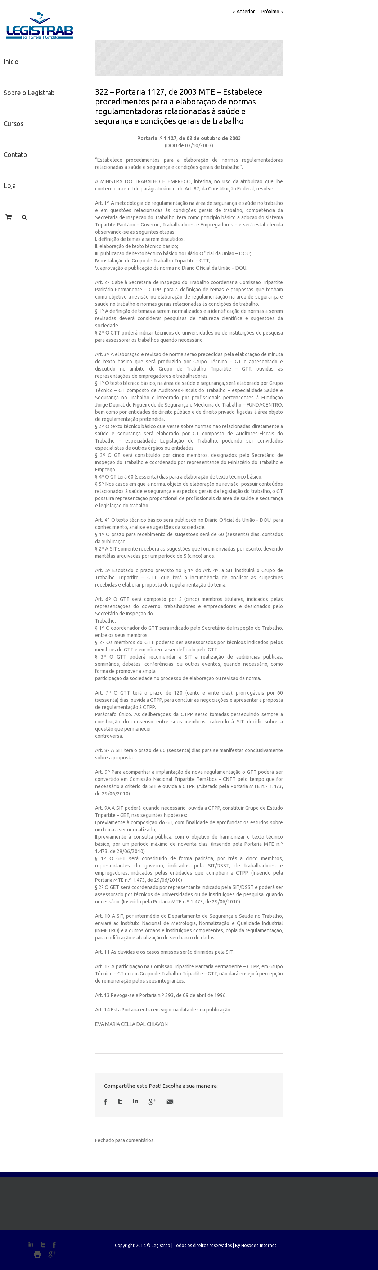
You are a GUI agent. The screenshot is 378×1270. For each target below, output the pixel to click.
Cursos (13, 123)
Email (170, 1101)
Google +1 (152, 1102)
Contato (15, 154)
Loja (10, 185)
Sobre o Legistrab (29, 92)
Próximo (270, 11)
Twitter (120, 1101)
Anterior (246, 11)
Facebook (105, 1102)
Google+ (52, 1254)
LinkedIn (135, 1101)
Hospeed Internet (258, 1245)
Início (11, 61)
